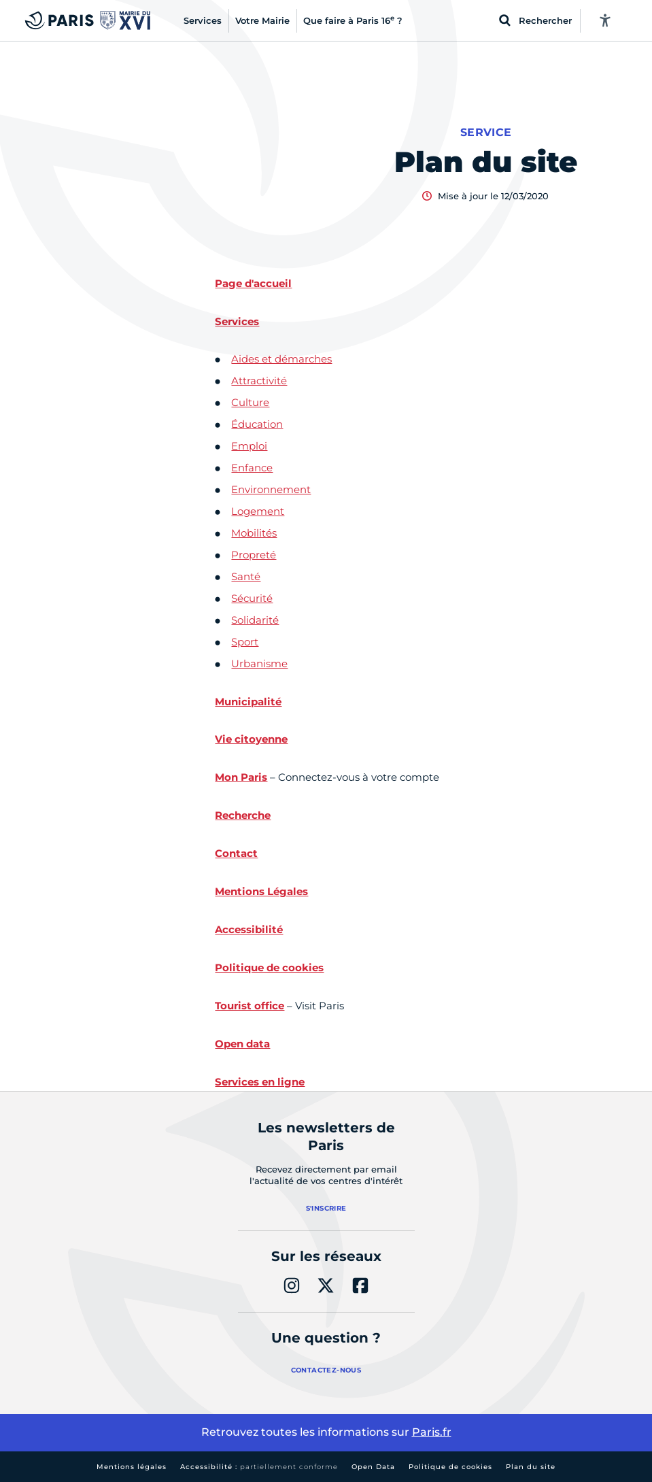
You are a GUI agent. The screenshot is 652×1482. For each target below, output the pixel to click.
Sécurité (252, 598)
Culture (250, 402)
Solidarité (255, 619)
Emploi (249, 445)
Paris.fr (431, 1432)
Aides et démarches (281, 358)
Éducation (257, 424)
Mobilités (254, 532)
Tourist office (249, 1005)
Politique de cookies (450, 1466)
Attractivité (259, 380)
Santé (245, 576)
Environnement (271, 489)
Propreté (253, 554)
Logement (257, 511)
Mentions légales (132, 1466)
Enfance (252, 467)
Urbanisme (259, 663)
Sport (244, 641)
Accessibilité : (259, 1466)
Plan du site (530, 1466)
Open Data (373, 1466)
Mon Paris (241, 777)
